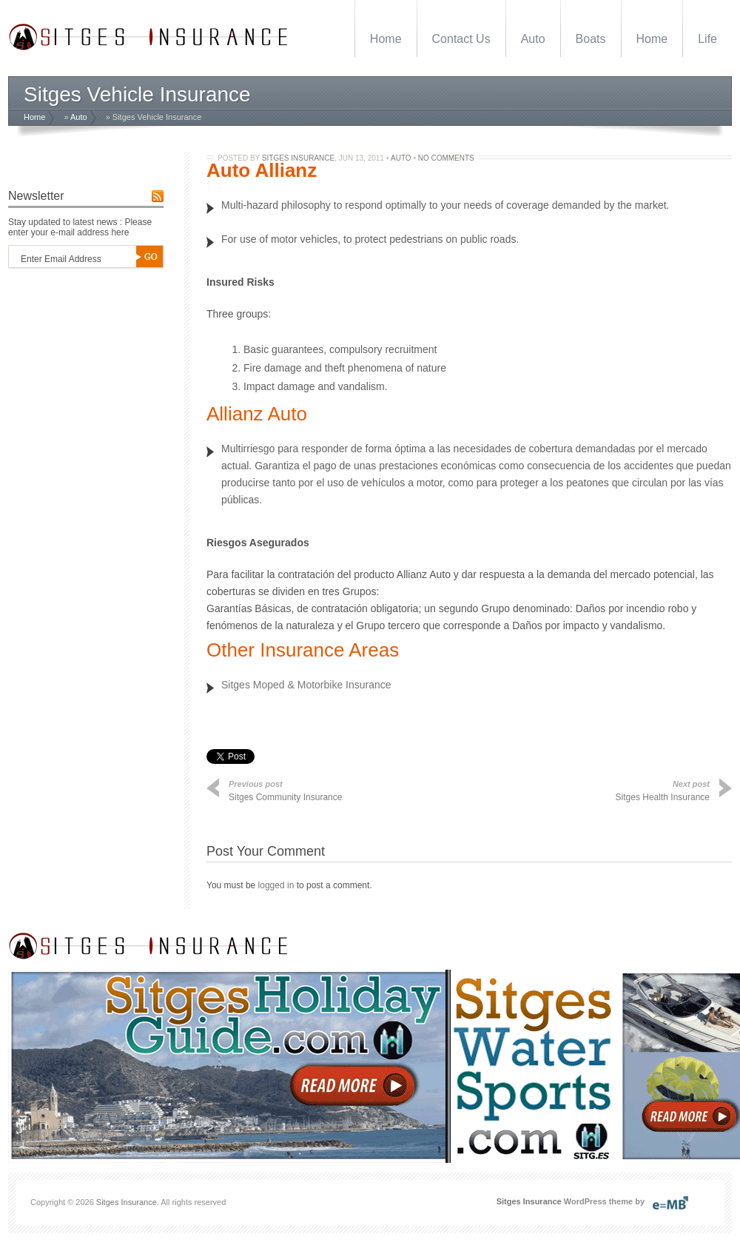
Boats (591, 39)
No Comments (446, 158)
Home (386, 39)
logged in (276, 885)
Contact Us (461, 39)
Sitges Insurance (298, 158)
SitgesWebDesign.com (680, 1199)
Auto (533, 39)
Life (707, 39)
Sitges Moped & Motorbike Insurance (306, 685)
